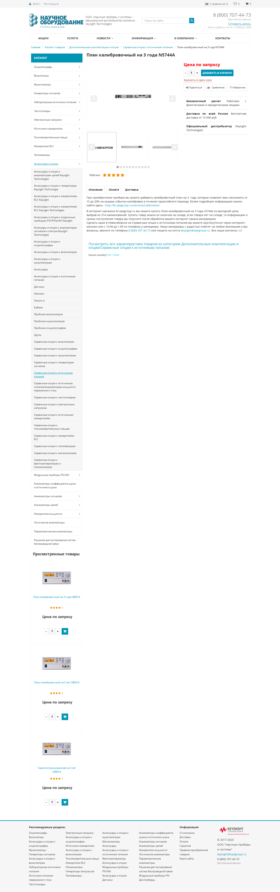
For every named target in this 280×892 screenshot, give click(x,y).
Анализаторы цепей (58, 505)
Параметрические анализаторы (53, 531)
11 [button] (148, 167)
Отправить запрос (239, 24)
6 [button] (133, 167)
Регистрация (51, 4)
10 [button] (145, 167)
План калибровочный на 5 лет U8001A (56, 682)
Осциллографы (58, 67)
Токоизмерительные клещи (58, 137)
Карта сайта (187, 858)
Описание (96, 189)
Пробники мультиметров (49, 321)
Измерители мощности (58, 514)
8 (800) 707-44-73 (139, 230)
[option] (133, 95)
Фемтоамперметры (114, 858)
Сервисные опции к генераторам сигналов (54, 364)
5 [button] (130, 167)
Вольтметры (58, 76)
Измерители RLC (58, 146)
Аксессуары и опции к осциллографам (47, 243)
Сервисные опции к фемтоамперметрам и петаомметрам (47, 463)
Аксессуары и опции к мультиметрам (47, 260)
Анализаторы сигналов (58, 496)
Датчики (39, 287)
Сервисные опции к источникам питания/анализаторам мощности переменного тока (55, 387)
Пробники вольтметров (48, 314)
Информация (144, 38)
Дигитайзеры (147, 880)
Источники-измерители (58, 129)
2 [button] (121, 167)
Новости (105, 38)
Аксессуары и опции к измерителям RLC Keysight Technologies (55, 208)
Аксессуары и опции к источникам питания (55, 278)
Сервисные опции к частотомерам (55, 397)
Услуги (72, 38)
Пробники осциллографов (50, 328)
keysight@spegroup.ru (195, 230)
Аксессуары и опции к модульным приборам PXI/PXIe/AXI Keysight (54, 219)
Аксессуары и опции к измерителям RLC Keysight (55, 197)
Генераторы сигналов (58, 93)
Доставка (185, 837)
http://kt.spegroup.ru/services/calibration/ (132, 205)
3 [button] (124, 167)
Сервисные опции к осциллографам (55, 348)
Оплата (184, 841)
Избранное (237, 87)
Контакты (222, 38)
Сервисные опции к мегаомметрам (55, 453)
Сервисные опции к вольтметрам (54, 341)
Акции (43, 38)
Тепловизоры (42, 155)
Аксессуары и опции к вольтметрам (55, 252)
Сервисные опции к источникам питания (53, 374)
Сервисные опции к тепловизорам (55, 446)
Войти (36, 4)
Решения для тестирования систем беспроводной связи (55, 541)
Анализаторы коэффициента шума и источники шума (55, 485)
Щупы (37, 335)
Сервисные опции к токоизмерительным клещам (52, 427)
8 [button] (139, 167)
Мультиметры (58, 84)
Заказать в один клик (198, 80)
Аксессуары (41, 269)
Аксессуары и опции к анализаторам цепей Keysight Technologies (52, 175)
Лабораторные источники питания (58, 102)
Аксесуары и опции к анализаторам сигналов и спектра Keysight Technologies (55, 231)
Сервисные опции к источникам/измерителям (54, 416)
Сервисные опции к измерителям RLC (54, 437)
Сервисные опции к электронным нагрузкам (54, 406)
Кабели (38, 307)
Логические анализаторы (49, 522)
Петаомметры (74, 867)
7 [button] (136, 167)
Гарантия (185, 846)
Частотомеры (58, 111)
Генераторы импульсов (80, 871)
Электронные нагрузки (58, 120)
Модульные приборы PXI (154, 875)
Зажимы (39, 293)
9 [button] (142, 167)
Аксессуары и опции (58, 164)
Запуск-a (39, 300)
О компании (185, 38)
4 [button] (127, 167)
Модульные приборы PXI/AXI (58, 475)
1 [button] (117, 167)
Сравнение (216, 87)
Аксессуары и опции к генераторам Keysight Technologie (55, 187)
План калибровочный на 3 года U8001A (56, 597)
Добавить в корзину (217, 73)
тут (240, 230)
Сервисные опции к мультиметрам (55, 355)
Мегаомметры (111, 841)
